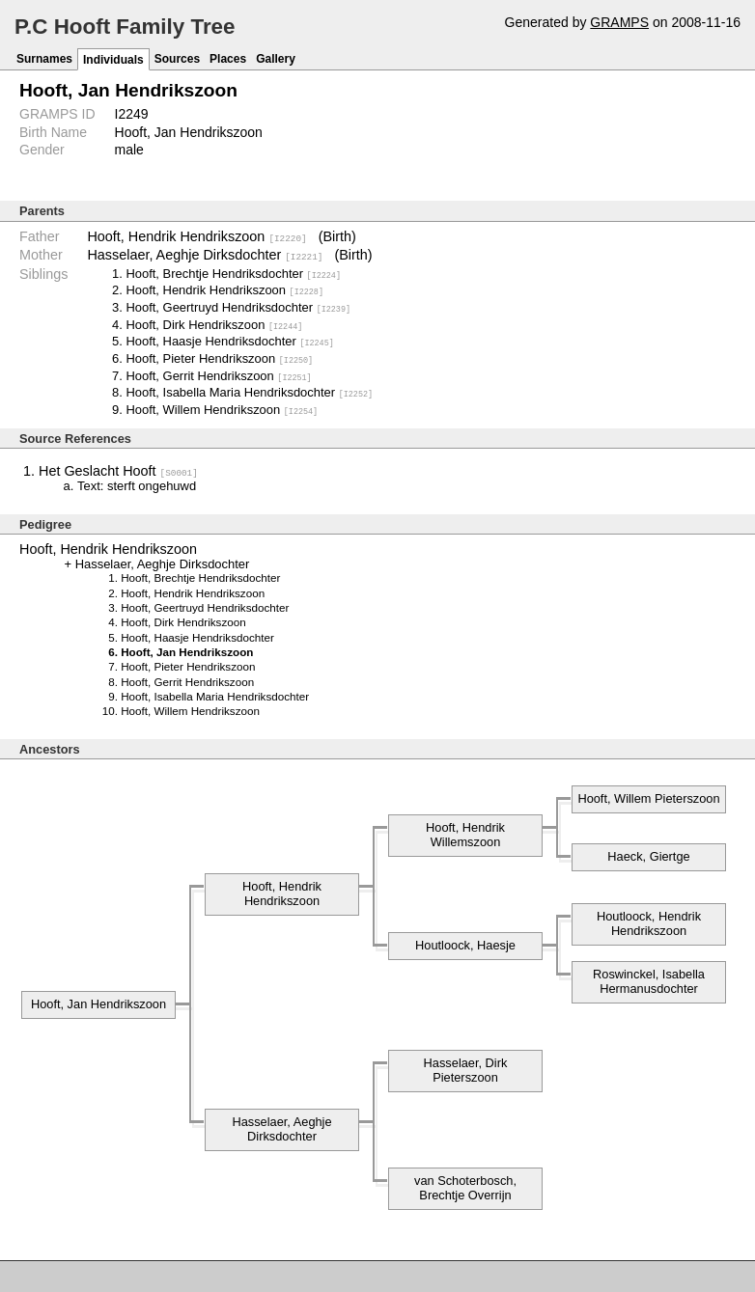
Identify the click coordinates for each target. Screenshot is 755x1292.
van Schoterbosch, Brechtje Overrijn (465, 1185)
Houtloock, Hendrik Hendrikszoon (649, 921)
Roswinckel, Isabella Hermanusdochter (649, 979)
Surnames (44, 59)
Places (228, 59)
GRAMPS (619, 22)
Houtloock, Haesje (465, 943)
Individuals (113, 60)
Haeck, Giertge (648, 854)
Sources (177, 59)
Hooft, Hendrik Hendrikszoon (196, 236)
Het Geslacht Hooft (118, 469)
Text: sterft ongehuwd (136, 484)
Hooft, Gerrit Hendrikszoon (218, 375)
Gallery (275, 59)
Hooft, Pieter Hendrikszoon (219, 357)
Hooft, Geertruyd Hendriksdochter (238, 306)
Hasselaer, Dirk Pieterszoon (466, 1068)
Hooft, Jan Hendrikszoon (98, 1002)
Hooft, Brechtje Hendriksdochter (233, 272)
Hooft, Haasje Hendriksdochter (229, 340)
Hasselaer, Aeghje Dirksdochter (204, 254)
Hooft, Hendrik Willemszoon (465, 832)
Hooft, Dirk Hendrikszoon (214, 323)
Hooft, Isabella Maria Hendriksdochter (249, 391)
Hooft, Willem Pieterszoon (648, 796)
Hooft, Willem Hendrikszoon (222, 408)
